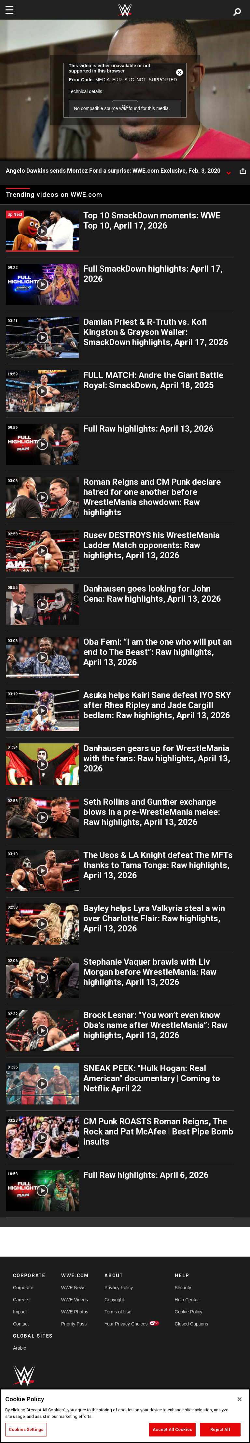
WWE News (73, 1287)
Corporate (23, 1287)
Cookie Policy (188, 1311)
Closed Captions (191, 1323)
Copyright (114, 1299)
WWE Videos (74, 1299)
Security (183, 1287)
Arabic (19, 1348)
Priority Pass (74, 1323)
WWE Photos (74, 1311)
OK (125, 106)
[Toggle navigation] (9, 10)
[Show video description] (228, 171)
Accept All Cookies (172, 1429)
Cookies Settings (26, 1429)
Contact (21, 1323)
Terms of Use (117, 1311)
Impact (20, 1311)
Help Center (187, 1299)
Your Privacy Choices (126, 1323)
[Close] (239, 1399)
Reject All (220, 1429)
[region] (125, 1416)
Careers (21, 1299)
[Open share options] (243, 171)
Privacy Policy (118, 1287)
